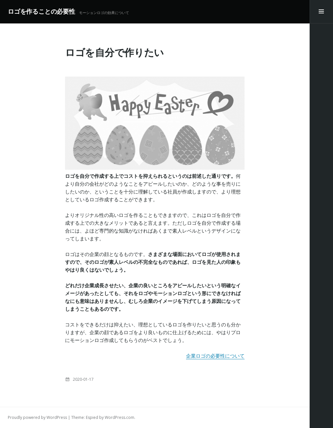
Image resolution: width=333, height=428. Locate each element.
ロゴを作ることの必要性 (41, 11)
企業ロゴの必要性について (215, 355)
